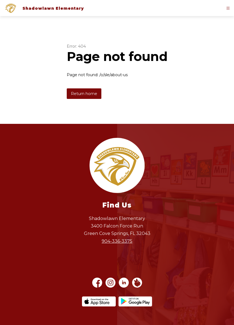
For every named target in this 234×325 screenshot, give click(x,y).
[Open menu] (228, 8)
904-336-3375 (117, 241)
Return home (84, 93)
